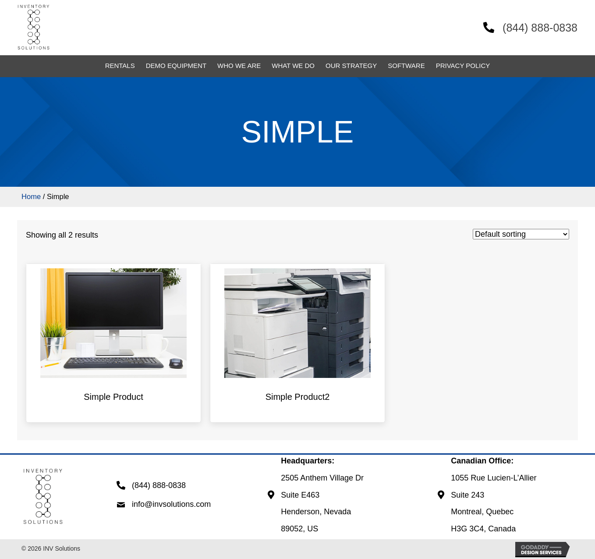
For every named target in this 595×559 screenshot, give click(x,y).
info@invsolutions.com (171, 504)
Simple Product (113, 397)
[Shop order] (521, 234)
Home (31, 196)
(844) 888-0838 (537, 27)
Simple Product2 (298, 397)
